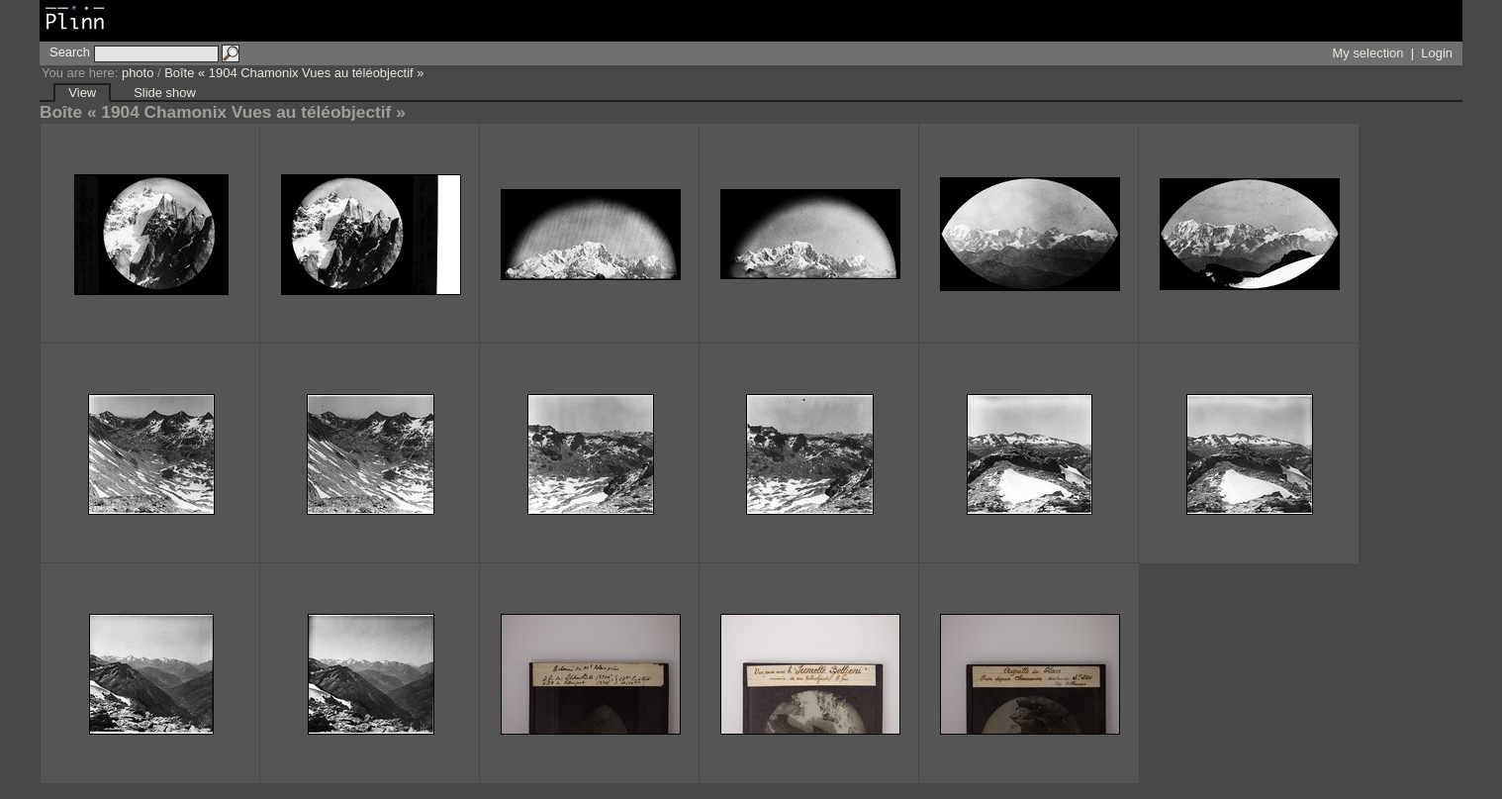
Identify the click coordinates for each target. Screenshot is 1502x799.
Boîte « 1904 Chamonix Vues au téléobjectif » (293, 72)
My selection (1368, 53)
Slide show (165, 92)
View (82, 92)
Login (1437, 53)
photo (137, 72)
